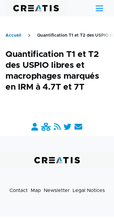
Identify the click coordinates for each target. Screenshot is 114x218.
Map (36, 190)
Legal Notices (89, 190)
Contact (18, 190)
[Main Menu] (99, 8)
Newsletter (57, 190)
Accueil (13, 35)
